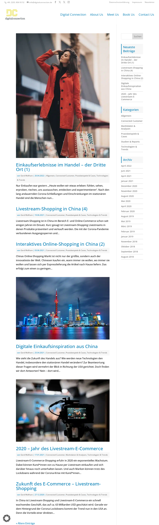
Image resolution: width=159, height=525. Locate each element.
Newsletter (149, 2)
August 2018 (127, 256)
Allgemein (50, 175)
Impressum (137, 2)
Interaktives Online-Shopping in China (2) (60, 244)
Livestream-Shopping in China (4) (51, 209)
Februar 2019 (128, 231)
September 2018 (129, 251)
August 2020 (127, 196)
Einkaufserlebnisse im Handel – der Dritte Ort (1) (61, 167)
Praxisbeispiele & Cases (85, 175)
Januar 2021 (127, 181)
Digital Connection (73, 15)
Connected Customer (65, 175)
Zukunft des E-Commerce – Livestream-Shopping (58, 486)
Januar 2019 (127, 236)
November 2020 (129, 191)
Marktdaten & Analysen (76, 455)
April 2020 (126, 206)
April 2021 (126, 176)
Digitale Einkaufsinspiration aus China (57, 346)
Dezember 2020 (129, 186)
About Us (96, 15)
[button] (6, 518)
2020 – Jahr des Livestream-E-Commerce (59, 448)
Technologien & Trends (97, 215)
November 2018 (129, 241)
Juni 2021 (126, 170)
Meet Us (113, 15)
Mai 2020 (125, 201)
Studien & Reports (130, 141)
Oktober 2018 (128, 246)
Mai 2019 (125, 221)
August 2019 (127, 216)
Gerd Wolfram (27, 175)
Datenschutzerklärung (119, 2)
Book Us (129, 15)
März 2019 (126, 226)
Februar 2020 (128, 211)
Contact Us (146, 15)
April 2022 (126, 165)
